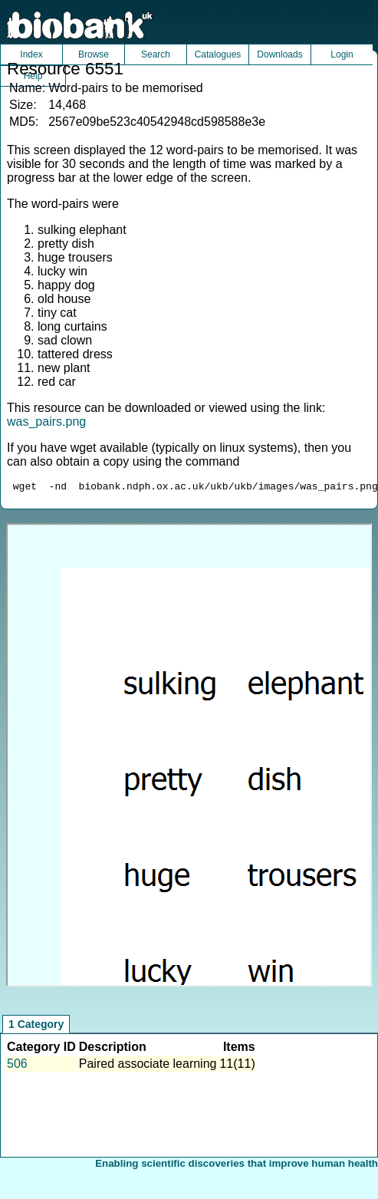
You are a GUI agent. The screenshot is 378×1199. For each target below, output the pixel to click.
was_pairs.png (46, 421)
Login (341, 54)
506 (17, 1065)
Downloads (279, 54)
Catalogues (218, 54)
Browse (93, 54)
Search (155, 54)
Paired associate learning (148, 1065)
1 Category (36, 1026)
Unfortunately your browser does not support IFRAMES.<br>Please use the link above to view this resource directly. (189, 757)
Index (31, 54)
